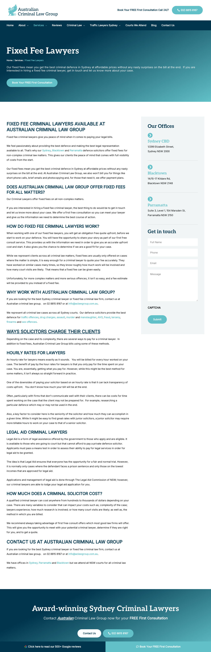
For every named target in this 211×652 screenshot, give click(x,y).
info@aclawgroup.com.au (83, 303)
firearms (11, 321)
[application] (27, 25)
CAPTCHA (154, 308)
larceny (117, 317)
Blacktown (58, 150)
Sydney (46, 150)
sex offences (29, 321)
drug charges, (49, 317)
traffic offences (30, 317)
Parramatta (76, 150)
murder (71, 317)
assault (62, 317)
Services (19, 60)
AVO (101, 317)
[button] (23, 25)
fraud (108, 317)
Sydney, (33, 562)
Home (9, 60)
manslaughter (89, 317)
